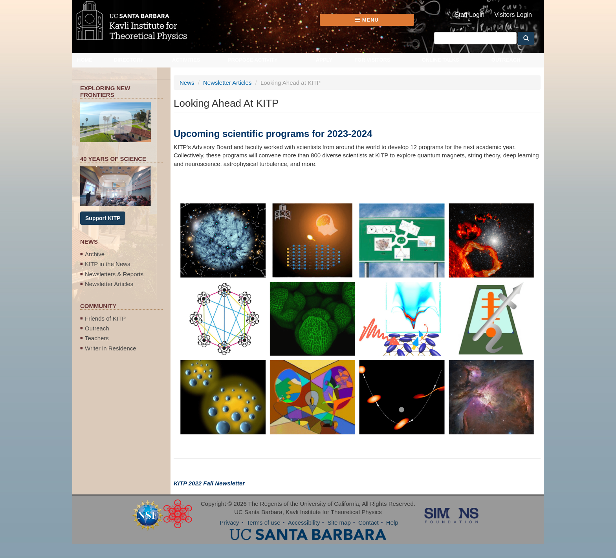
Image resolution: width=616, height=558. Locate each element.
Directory (129, 60)
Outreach (506, 60)
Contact (368, 522)
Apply (324, 60)
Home (84, 60)
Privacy (229, 522)
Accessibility (304, 522)
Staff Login (469, 15)
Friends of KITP (105, 318)
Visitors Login (513, 15)
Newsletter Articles (109, 284)
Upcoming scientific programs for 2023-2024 (273, 133)
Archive (94, 254)
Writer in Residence (110, 348)
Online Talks (440, 60)
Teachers (97, 338)
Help (392, 522)
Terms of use (263, 522)
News (187, 82)
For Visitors (372, 60)
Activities (186, 60)
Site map (339, 522)
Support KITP (102, 218)
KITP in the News (107, 264)
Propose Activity (253, 60)
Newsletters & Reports (114, 274)
